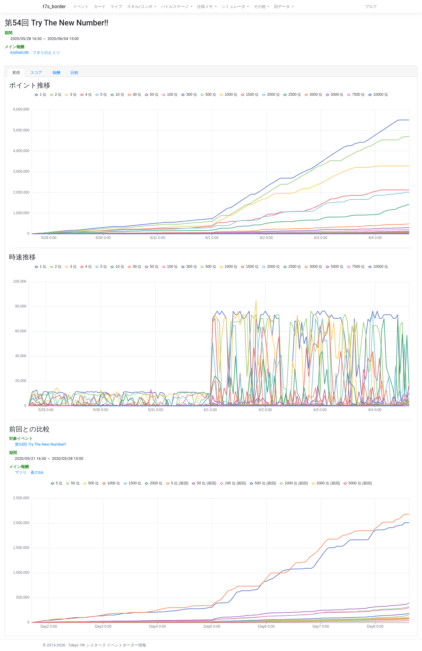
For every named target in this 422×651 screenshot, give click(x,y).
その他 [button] (260, 6)
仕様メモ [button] (205, 6)
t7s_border (54, 6)
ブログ (371, 6)
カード (100, 6)
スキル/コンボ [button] (140, 6)
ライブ (116, 6)
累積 (16, 72)
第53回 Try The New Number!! (40, 444)
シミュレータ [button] (234, 6)
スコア (36, 72)
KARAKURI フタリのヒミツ (35, 52)
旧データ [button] (282, 6)
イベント (81, 6)
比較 (75, 72)
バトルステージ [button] (175, 6)
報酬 (56, 72)
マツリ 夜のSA (29, 472)
